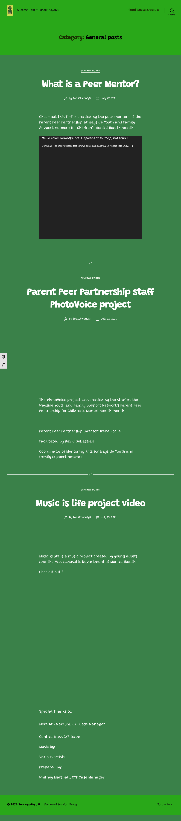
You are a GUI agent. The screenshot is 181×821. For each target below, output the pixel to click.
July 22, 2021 (109, 104)
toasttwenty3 (82, 104)
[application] (90, 192)
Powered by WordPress (61, 810)
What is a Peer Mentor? (90, 90)
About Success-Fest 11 (143, 12)
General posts (90, 76)
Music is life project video (90, 509)
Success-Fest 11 (29, 810)
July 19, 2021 (109, 523)
